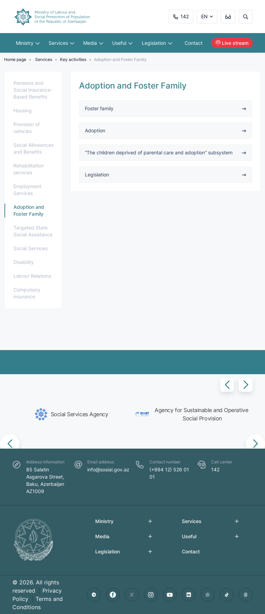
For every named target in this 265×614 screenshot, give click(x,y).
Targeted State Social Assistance (32, 231)
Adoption (165, 130)
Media (94, 43)
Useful (122, 43)
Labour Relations (32, 276)
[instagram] (151, 595)
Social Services (30, 248)
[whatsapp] (208, 595)
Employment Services (27, 189)
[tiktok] (227, 595)
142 (181, 16)
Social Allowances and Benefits (33, 148)
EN (204, 16)
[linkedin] (189, 595)
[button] (227, 385)
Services (61, 43)
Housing (22, 110)
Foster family (165, 108)
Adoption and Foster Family (28, 210)
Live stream (232, 43)
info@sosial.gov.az (108, 469)
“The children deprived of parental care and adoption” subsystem (165, 152)
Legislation (157, 43)
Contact (194, 43)
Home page (15, 59)
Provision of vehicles (26, 127)
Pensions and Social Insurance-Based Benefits (32, 90)
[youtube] (170, 595)
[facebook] (113, 595)
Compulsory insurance (26, 293)
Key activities (73, 59)
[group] (71, 414)
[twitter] (132, 595)
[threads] (246, 595)
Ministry (28, 43)
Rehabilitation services (28, 169)
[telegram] (94, 595)
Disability (23, 262)
